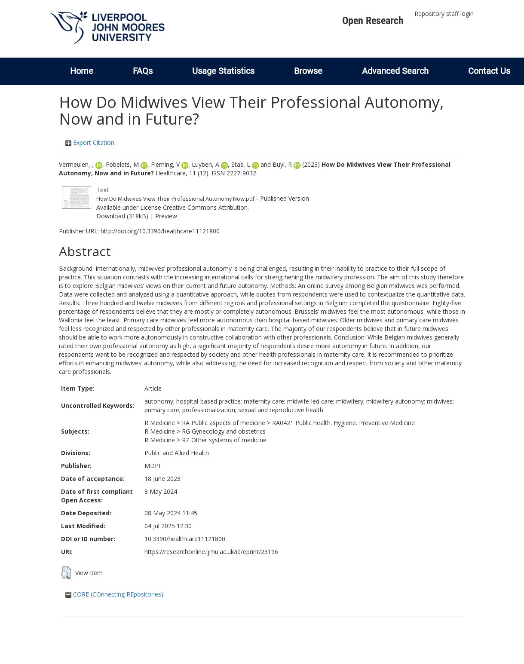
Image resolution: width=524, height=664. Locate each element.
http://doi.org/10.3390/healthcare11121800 (160, 231)
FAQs (143, 71)
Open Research (373, 21)
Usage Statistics (223, 71)
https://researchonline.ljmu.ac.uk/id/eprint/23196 (211, 552)
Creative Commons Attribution (205, 207)
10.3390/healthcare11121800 (184, 539)
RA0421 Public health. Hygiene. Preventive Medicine (343, 423)
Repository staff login (444, 13)
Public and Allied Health (176, 453)
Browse (308, 71)
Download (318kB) (122, 216)
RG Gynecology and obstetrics (224, 431)
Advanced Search (395, 71)
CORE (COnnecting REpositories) (114, 594)
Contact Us (489, 71)
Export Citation (89, 142)
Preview (166, 216)
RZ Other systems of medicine (224, 440)
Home (81, 71)
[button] (66, 572)
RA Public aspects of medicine (223, 423)
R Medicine (159, 423)
